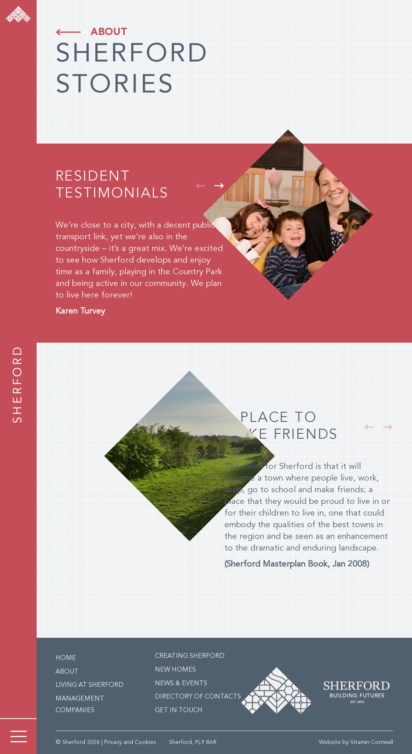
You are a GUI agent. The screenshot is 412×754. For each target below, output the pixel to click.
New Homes (175, 670)
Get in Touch (178, 710)
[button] (200, 186)
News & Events (181, 683)
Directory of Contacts (198, 697)
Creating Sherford (190, 656)
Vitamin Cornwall (371, 742)
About (109, 32)
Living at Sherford (90, 685)
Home (66, 658)
